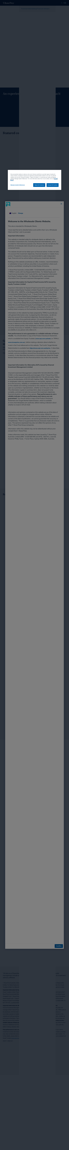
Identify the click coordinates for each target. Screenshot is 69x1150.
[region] (34, 180)
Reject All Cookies (39, 185)
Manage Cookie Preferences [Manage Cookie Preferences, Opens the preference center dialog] (18, 185)
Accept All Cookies (52, 185)
